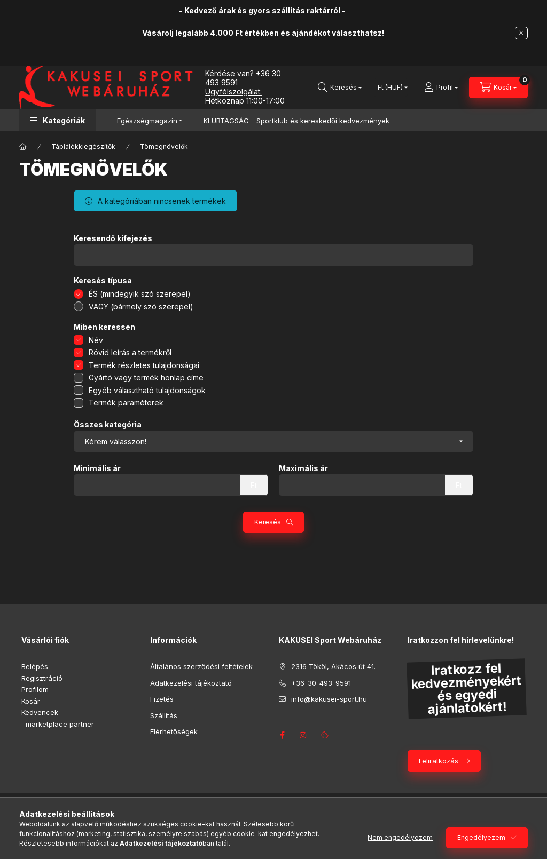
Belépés (34, 666)
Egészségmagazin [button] (147, 120)
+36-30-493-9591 (321, 683)
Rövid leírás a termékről (130, 352)
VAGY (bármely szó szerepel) (141, 306)
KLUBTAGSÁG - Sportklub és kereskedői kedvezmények (296, 120)
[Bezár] (521, 33)
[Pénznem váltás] (390, 87)
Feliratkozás (438, 761)
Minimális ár (97, 468)
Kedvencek (39, 712)
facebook (282, 735)
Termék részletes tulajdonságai (144, 365)
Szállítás (163, 715)
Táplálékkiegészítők (83, 146)
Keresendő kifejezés (113, 238)
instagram (303, 735)
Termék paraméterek (126, 402)
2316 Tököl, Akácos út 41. (333, 666)
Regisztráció (41, 678)
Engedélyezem (481, 837)
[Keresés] (340, 87)
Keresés (267, 522)
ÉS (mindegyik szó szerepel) (140, 293)
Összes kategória (108, 424)
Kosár (30, 701)
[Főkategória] (23, 147)
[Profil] (441, 87)
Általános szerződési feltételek (201, 666)
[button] (57, 120)
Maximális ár (303, 468)
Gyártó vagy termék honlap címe (146, 377)
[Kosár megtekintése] (498, 87)
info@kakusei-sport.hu (329, 699)
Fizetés (162, 699)
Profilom (35, 689)
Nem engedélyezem (400, 837)
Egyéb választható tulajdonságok (147, 390)
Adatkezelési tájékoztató (191, 683)
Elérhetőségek (174, 731)
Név (96, 340)
